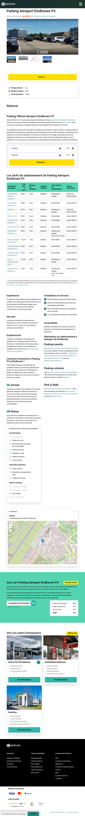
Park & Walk (67, 122)
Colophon (58, 778)
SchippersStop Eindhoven (53, 361)
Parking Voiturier (36, 761)
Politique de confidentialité (57, 812)
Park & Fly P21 (12, 216)
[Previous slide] (8, 35)
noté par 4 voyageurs (48, 16)
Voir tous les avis (71, 582)
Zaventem (10, 764)
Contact (58, 770)
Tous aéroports (12, 767)
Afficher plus (72, 633)
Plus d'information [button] (21, 814)
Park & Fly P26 (56, 396)
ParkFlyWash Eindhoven (66, 356)
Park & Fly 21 (56, 394)
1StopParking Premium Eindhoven (12, 196)
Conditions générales (72, 812)
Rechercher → (42, 162)
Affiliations (59, 764)
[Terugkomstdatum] (35, 148)
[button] (18, 187)
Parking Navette (36, 758)
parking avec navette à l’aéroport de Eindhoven (62, 348)
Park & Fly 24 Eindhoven (69, 394)
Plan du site (35, 773)
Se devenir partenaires (63, 761)
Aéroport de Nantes (13, 758)
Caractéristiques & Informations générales (23, 428)
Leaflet (64, 563)
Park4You (12, 209)
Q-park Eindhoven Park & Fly (13, 262)
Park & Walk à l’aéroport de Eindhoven (59, 389)
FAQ (56, 758)
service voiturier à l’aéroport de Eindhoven (63, 372)
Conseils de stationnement (64, 767)
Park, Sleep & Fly (36, 767)
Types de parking (37, 770)
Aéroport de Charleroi (14, 761)
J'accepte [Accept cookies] (33, 814)
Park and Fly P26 (13, 227)
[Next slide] (76, 35)
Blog (57, 773)
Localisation (13, 511)
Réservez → (42, 77)
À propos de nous (61, 775)
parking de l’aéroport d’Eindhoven (63, 120)
